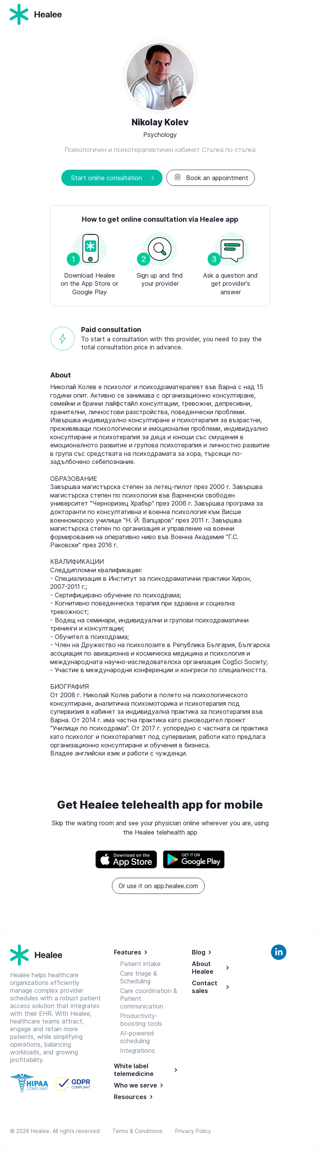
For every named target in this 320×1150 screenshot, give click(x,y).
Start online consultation (106, 178)
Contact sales (204, 987)
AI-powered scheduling (137, 1037)
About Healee (202, 967)
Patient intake (140, 964)
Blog (198, 952)
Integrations (137, 1050)
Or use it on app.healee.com (158, 886)
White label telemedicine (134, 1069)
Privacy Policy (193, 1131)
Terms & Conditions (139, 1131)
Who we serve (135, 1085)
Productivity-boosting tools (141, 1019)
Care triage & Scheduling (138, 977)
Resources (130, 1097)
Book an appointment (210, 178)
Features (127, 952)
